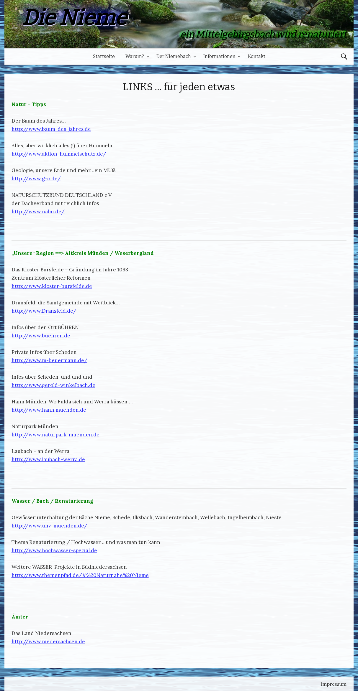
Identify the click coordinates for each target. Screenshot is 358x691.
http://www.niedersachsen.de (48, 641)
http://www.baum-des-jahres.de (51, 129)
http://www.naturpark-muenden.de (55, 434)
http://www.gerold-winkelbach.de (53, 385)
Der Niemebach (173, 56)
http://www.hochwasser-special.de (54, 550)
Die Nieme (74, 18)
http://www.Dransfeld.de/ (44, 311)
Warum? (134, 56)
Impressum (333, 684)
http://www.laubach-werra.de (48, 459)
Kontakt (256, 56)
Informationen (219, 56)
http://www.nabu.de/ (38, 211)
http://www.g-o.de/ (36, 178)
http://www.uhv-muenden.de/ (49, 525)
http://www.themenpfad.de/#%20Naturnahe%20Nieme (80, 575)
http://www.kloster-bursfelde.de (52, 286)
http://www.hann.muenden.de (49, 410)
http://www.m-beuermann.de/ (49, 360)
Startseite (104, 56)
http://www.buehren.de (41, 335)
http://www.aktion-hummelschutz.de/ (59, 154)
